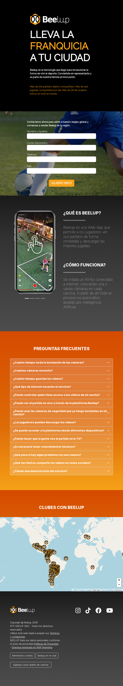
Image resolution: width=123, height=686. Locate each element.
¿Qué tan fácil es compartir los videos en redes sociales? (52, 462)
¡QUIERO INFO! (61, 183)
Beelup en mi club (46, 655)
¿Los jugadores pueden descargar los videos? (44, 422)
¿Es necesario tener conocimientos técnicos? (44, 446)
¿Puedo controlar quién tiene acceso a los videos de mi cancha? (56, 394)
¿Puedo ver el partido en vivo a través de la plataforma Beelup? (56, 403)
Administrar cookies (22, 655)
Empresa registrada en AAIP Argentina (32, 647)
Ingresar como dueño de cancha (30, 664)
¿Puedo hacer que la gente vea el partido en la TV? (47, 438)
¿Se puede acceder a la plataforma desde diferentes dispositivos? (58, 430)
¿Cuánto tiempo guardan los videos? (38, 378)
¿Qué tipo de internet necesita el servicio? (42, 386)
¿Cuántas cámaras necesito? (33, 370)
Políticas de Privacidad (46, 643)
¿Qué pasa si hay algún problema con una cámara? (47, 454)
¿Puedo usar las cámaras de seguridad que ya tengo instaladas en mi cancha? (60, 412)
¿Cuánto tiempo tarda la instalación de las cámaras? (48, 362)
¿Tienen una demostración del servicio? (40, 471)
